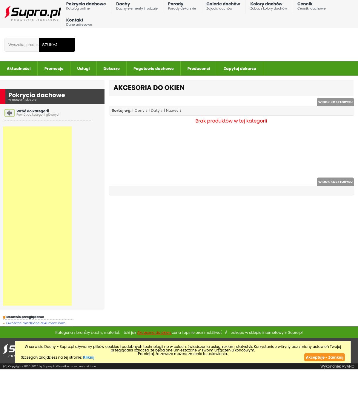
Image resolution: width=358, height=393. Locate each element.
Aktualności (19, 68)
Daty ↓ (157, 110)
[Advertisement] (37, 216)
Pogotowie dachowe (153, 68)
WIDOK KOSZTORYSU (335, 102)
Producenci (199, 68)
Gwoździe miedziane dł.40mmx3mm (35, 323)
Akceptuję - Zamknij (324, 357)
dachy (96, 332)
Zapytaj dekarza (240, 68)
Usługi (83, 68)
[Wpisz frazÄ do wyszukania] (21, 45)
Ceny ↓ (140, 110)
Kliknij (88, 357)
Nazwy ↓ (174, 110)
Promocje (54, 68)
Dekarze (112, 68)
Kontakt (79, 23)
